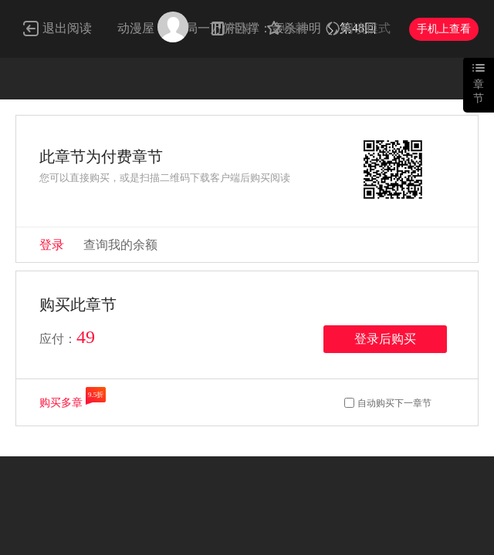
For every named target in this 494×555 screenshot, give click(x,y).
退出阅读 (67, 28)
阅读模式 (366, 28)
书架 (239, 28)
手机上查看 (444, 29)
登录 (51, 244)
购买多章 (61, 403)
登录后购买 (385, 338)
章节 (478, 91)
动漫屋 (135, 28)
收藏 (295, 28)
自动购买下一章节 (394, 403)
